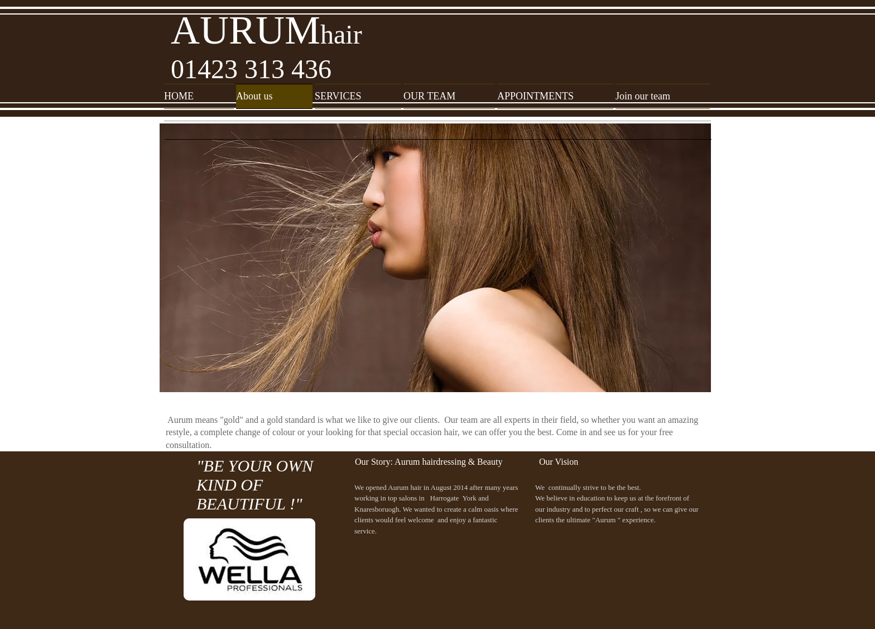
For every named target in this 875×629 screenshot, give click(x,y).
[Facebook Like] (627, 610)
